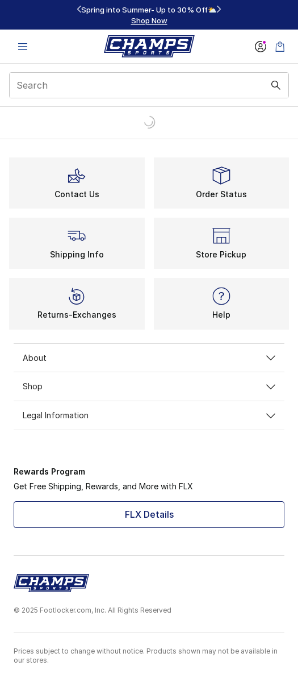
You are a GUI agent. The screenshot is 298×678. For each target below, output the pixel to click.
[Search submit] (275, 85)
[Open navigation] (23, 46)
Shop (149, 386)
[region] (149, 15)
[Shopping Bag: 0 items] (279, 46)
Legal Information (149, 415)
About (149, 358)
